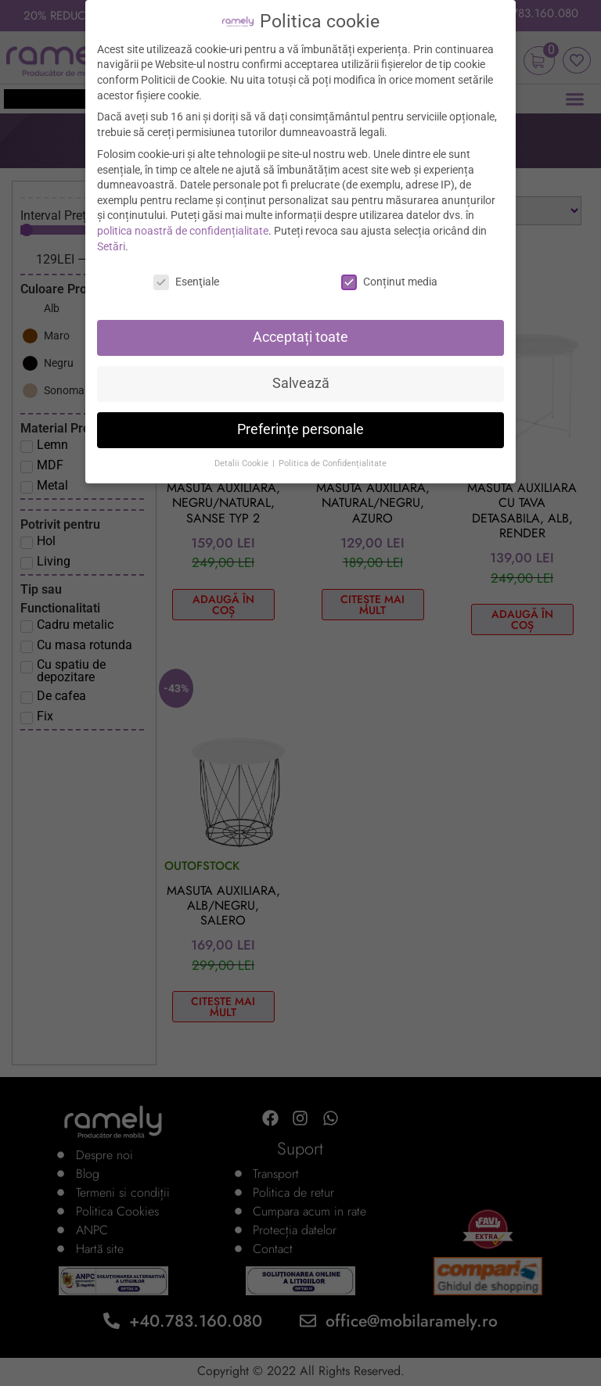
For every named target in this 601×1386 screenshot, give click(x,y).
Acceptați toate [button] (300, 337)
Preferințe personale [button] (300, 429)
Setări (111, 246)
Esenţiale (186, 282)
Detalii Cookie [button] (242, 463)
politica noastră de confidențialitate (182, 230)
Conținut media (389, 282)
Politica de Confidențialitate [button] (333, 463)
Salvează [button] (300, 383)
